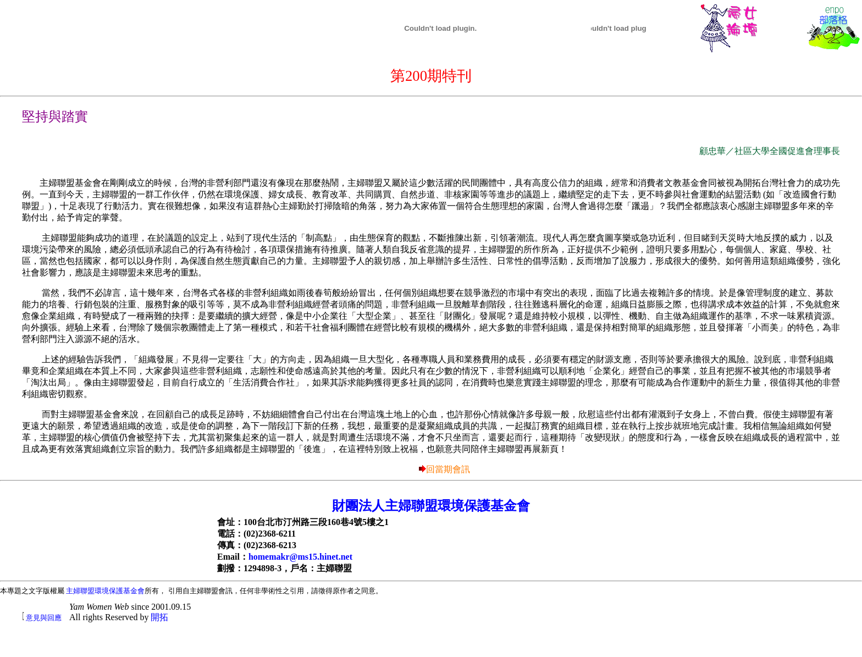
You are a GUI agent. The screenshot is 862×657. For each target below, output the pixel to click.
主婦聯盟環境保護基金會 (105, 591)
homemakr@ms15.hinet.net (300, 556)
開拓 (159, 617)
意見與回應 (44, 618)
